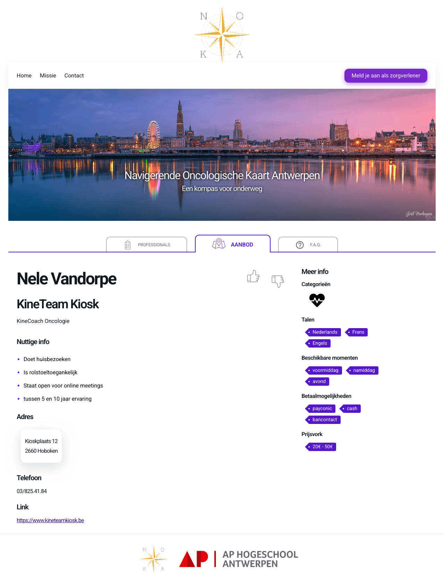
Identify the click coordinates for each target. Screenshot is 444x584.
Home (24, 75)
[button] (317, 302)
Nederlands (325, 332)
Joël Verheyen (418, 214)
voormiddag (325, 370)
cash (352, 408)
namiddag (364, 370)
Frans (358, 332)
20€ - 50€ (323, 447)
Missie (48, 75)
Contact (74, 75)
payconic (322, 408)
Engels (320, 343)
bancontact (325, 420)
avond (319, 381)
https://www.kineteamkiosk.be (50, 520)
